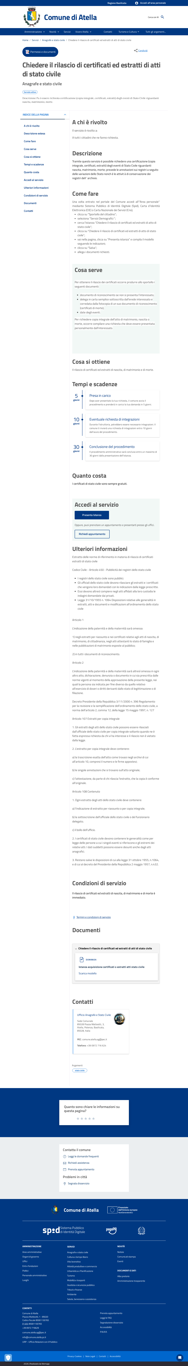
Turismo (71, 1275)
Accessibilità (106, 1327)
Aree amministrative (32, 1252)
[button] (150, 3)
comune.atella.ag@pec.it (34, 1332)
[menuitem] (107, 31)
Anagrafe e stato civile (53, 40)
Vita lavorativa (74, 1261)
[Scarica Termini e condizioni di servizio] (91, 917)
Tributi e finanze (74, 1289)
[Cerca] (162, 17)
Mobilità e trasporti (76, 1280)
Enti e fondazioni (30, 1266)
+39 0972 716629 (30, 1328)
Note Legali (90, 1356)
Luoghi (25, 1280)
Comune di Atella (70, 17)
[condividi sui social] (140, 50)
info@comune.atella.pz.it (34, 1337)
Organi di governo (30, 1256)
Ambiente (71, 1294)
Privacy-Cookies (74, 1356)
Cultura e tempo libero (77, 1257)
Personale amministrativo (34, 1275)
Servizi (35, 40)
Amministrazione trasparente (131, 1281)
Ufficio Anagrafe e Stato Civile (94, 1015)
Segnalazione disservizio (111, 1322)
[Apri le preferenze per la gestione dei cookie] (8, 1358)
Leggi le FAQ (106, 1318)
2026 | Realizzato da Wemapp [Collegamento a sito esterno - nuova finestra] (36, 1363)
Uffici (24, 1261)
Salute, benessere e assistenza (81, 1299)
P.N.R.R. (103, 1332)
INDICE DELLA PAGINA (36, 115)
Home (25, 40)
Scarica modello (88, 973)
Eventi (120, 1261)
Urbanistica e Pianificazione (80, 1271)
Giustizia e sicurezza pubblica (81, 1285)
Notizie (120, 1252)
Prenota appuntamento (111, 1313)
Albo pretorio (123, 1276)
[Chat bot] (180, 1358)
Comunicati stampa (126, 1256)
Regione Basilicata (117, 3)
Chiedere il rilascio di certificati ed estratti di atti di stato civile (99, 40)
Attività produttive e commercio (82, 1266)
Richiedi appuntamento (92, 534)
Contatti (27, 1308)
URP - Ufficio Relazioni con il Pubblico (39, 1342)
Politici (25, 1270)
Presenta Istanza (91, 515)
